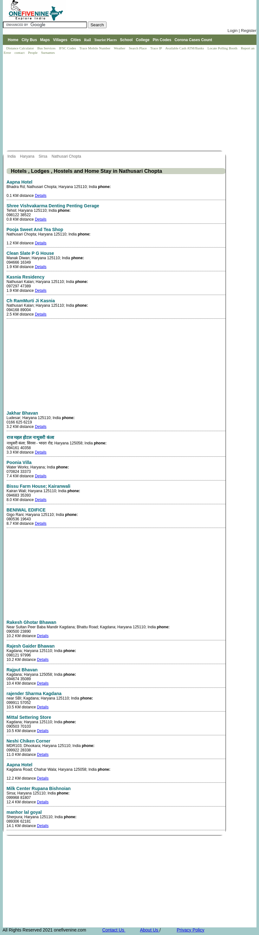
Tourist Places (105, 40)
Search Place (138, 48)
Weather (120, 48)
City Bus (29, 40)
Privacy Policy (190, 929)
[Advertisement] (131, 103)
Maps (45, 40)
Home (13, 40)
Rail (87, 40)
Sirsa (44, 156)
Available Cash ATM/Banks (185, 48)
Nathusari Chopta (67, 156)
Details (41, 195)
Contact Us (113, 929)
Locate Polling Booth (223, 48)
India (12, 156)
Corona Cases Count (193, 40)
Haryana (28, 156)
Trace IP (156, 48)
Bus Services (46, 48)
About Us (149, 929)
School (126, 40)
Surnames (48, 52)
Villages (60, 40)
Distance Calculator (20, 48)
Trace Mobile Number (95, 48)
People (33, 52)
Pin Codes (162, 40)
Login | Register (242, 30)
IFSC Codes (68, 48)
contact (20, 52)
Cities (75, 40)
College (142, 40)
